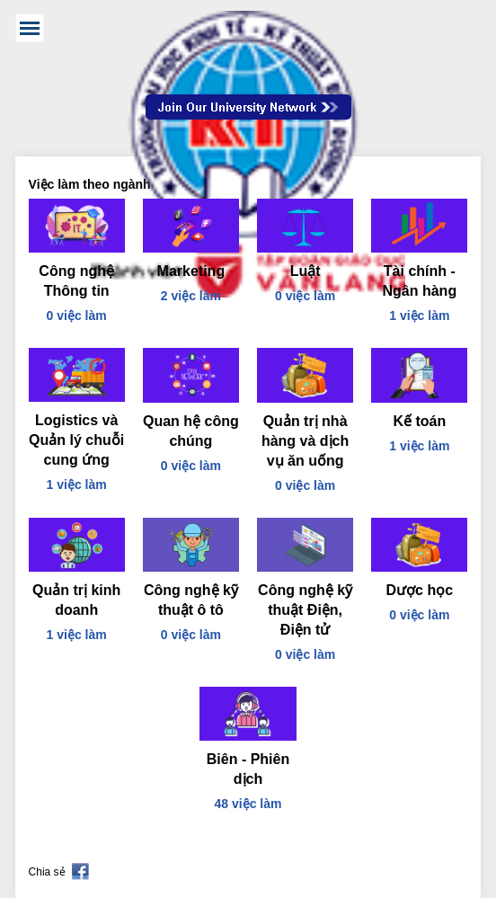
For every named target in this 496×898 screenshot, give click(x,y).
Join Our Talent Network (248, 107)
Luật (305, 271)
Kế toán (419, 421)
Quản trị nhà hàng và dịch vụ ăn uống (305, 440)
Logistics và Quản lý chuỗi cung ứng (76, 440)
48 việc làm (248, 803)
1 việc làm (419, 315)
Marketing (191, 271)
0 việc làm (77, 315)
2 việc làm (191, 296)
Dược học (420, 590)
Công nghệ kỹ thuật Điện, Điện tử (305, 609)
